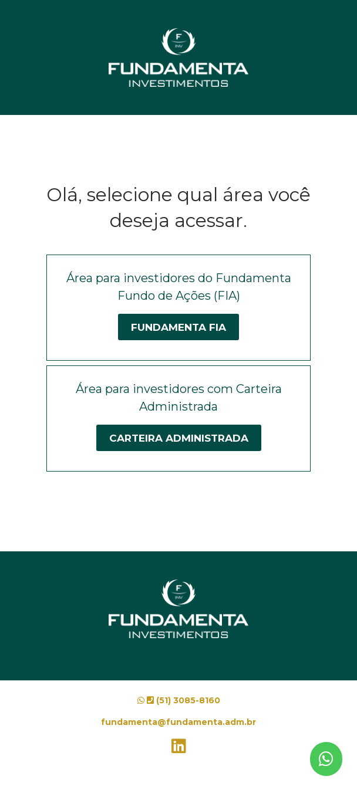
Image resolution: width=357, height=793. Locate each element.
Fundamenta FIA (178, 327)
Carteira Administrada (178, 438)
